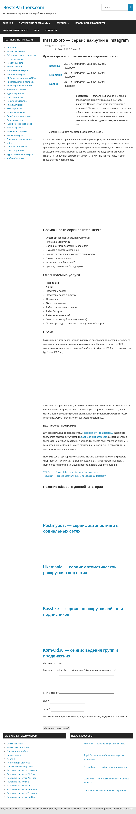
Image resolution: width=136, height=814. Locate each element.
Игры (9, 142)
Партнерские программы (33, 23)
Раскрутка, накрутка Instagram (22, 773)
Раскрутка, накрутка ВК (18, 785)
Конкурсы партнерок (15, 30)
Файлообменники (16, 158)
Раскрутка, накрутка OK (19, 789)
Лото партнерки (15, 135)
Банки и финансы (16, 112)
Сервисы (62, 23)
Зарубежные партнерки (19, 116)
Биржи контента (15, 747)
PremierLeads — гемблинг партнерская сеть (106, 770)
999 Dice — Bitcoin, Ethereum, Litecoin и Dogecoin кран (70, 472)
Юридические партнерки (19, 123)
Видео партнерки (15, 127)
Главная (8, 23)
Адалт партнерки (15, 93)
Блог (36, 30)
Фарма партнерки (16, 74)
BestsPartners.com (23, 7)
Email (46, 712)
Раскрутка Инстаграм (55, 45)
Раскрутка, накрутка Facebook (22, 792)
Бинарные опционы (17, 131)
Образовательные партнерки (21, 55)
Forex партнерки (15, 97)
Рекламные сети (15, 62)
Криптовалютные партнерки (21, 81)
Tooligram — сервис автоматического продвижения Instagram (74, 475)
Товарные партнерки (17, 70)
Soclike (53, 83)
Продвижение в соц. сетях (20, 770)
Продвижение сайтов (17, 754)
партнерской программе (94, 436)
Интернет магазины (17, 146)
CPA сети (11, 47)
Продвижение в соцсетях (90, 23)
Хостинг (11, 762)
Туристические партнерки (20, 154)
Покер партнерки (15, 150)
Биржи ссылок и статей (18, 751)
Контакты (51, 30)
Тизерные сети (14, 66)
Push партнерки (14, 104)
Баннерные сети (15, 120)
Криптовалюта (14, 758)
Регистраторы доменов (18, 766)
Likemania (55, 74)
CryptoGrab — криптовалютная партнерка (105, 794)
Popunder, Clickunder (17, 100)
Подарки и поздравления (19, 139)
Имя (46, 704)
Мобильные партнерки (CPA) (21, 78)
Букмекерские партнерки (19, 85)
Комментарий (50, 696)
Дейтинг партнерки (16, 89)
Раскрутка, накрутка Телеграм (22, 796)
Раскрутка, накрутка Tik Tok (21, 777)
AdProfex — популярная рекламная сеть (104, 747)
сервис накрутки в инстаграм (97, 432)
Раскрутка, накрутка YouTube (21, 781)
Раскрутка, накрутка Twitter (21, 800)
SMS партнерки (14, 108)
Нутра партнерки (15, 59)
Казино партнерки (16, 51)
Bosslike (54, 65)
